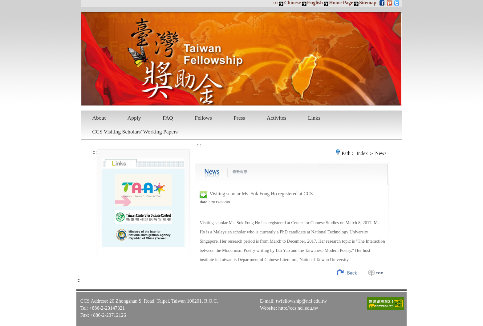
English (315, 2)
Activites (276, 118)
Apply (134, 118)
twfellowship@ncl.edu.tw (301, 301)
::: (275, 2)
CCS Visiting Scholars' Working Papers (135, 132)
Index (362, 153)
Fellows (203, 118)
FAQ (168, 118)
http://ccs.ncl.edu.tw (298, 308)
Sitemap (367, 2)
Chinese (292, 2)
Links (314, 118)
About (99, 118)
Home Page (341, 2)
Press (239, 118)
